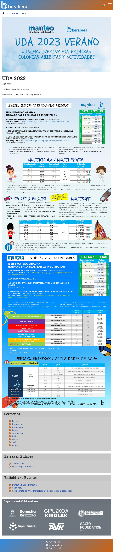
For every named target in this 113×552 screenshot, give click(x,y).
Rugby (15, 421)
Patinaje (16, 445)
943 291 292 (54, 542)
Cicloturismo (18, 433)
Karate (15, 430)
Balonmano (17, 427)
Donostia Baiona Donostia (24, 484)
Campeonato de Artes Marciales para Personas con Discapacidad (42, 490)
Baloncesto (17, 424)
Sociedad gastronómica (23, 466)
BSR (14, 436)
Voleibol (16, 439)
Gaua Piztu (17, 487)
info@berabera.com (58, 545)
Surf (14, 442)
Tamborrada (18, 463)
